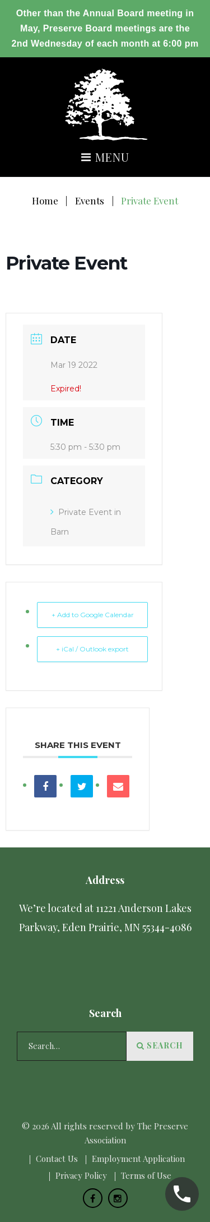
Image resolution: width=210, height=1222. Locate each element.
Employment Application (138, 1158)
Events (89, 200)
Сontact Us (57, 1158)
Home (45, 200)
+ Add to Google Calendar (93, 614)
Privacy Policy (81, 1175)
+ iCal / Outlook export (92, 649)
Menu (105, 158)
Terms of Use (146, 1175)
